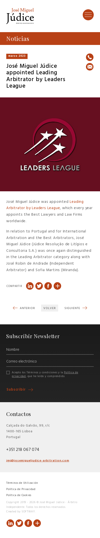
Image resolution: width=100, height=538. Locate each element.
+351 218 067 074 (22, 449)
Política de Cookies (18, 495)
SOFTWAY (28, 512)
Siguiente (72, 308)
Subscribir (17, 390)
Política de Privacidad (21, 489)
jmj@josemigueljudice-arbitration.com (37, 460)
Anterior (27, 308)
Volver (49, 308)
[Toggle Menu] (88, 15)
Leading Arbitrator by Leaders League (45, 205)
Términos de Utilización (22, 483)
